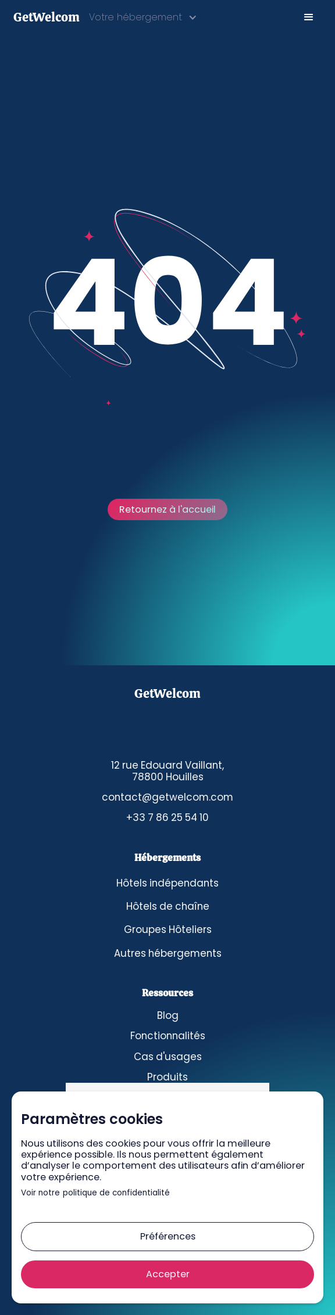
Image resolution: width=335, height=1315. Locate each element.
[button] (143, 17)
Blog (168, 1015)
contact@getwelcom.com (167, 797)
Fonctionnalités (167, 1036)
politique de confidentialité (116, 1193)
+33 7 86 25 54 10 (167, 817)
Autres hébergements (168, 953)
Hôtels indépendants (167, 883)
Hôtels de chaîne (167, 906)
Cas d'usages (168, 1056)
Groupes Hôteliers (168, 929)
